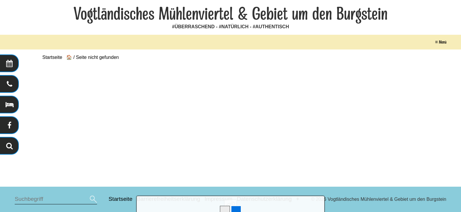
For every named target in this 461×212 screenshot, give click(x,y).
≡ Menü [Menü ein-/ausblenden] (440, 42)
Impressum (219, 199)
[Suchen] (92, 199)
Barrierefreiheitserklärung (168, 199)
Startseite (120, 199)
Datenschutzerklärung (264, 199)
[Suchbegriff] (56, 199)
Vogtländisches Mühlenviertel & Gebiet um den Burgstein (230, 14)
